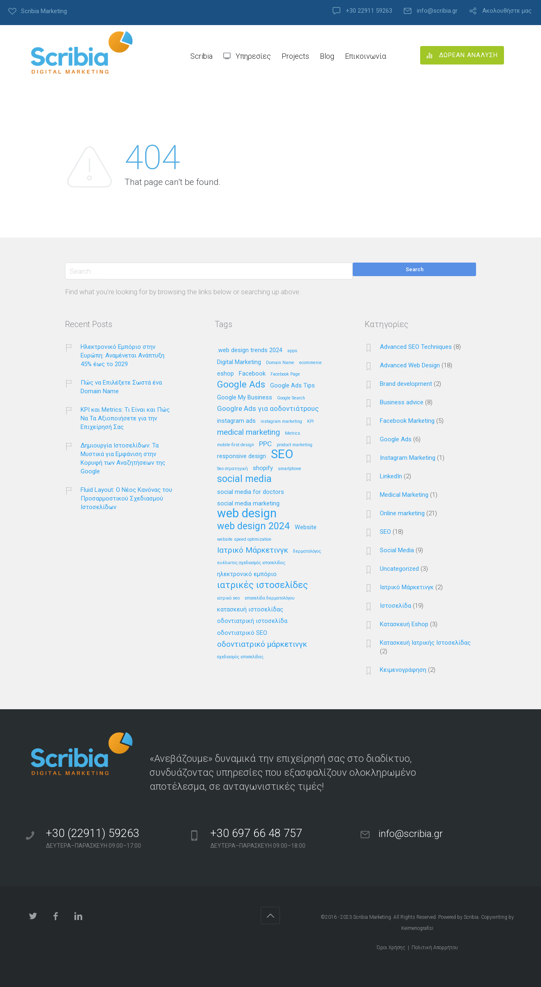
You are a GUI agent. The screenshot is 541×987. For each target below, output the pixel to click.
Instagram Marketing (407, 457)
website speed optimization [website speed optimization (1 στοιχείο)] (244, 539)
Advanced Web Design (410, 365)
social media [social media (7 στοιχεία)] (244, 479)
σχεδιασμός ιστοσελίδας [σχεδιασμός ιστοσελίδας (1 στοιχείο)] (240, 657)
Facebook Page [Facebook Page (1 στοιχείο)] (285, 374)
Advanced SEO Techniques (416, 347)
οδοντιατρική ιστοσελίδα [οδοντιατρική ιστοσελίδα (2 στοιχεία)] (252, 621)
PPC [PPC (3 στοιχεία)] (265, 444)
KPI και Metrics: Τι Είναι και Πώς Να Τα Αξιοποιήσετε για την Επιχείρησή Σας (125, 418)
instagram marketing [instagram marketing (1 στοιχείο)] (281, 421)
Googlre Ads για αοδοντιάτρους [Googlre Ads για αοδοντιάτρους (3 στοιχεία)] (268, 409)
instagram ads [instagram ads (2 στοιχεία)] (236, 421)
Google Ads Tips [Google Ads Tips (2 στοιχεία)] (292, 386)
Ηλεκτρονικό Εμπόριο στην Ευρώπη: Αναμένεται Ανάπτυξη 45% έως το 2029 (122, 355)
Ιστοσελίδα (395, 605)
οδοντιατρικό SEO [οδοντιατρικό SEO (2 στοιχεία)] (242, 633)
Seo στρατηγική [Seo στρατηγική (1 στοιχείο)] (232, 468)
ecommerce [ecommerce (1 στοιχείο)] (310, 362)
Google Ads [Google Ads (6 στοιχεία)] (241, 385)
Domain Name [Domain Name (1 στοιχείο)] (280, 362)
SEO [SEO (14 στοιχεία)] (282, 455)
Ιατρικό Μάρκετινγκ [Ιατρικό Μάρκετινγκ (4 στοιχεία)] (252, 550)
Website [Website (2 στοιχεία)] (306, 527)
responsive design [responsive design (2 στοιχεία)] (241, 456)
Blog (327, 56)
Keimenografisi (417, 928)
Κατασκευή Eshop (404, 624)
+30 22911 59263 (369, 10)
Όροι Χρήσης (391, 947)
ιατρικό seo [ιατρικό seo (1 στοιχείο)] (228, 598)
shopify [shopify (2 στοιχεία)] (263, 468)
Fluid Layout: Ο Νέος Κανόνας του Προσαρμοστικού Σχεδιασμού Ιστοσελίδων (126, 498)
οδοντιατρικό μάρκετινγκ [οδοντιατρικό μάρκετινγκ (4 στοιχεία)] (262, 644)
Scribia (201, 56)
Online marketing (402, 513)
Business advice (401, 402)
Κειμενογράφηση (403, 669)
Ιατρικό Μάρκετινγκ (407, 587)
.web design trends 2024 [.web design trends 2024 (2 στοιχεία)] (249, 350)
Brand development (406, 383)
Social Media (397, 550)
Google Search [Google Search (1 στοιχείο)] (291, 398)
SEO (385, 531)
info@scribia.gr (437, 10)
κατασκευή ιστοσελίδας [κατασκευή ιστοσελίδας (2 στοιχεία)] (250, 609)
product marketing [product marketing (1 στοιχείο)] (294, 445)
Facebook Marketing (407, 420)
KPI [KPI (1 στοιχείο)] (310, 421)
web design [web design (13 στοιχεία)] (247, 514)
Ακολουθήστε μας (507, 10)
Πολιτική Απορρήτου (435, 947)
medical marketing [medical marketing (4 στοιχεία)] (248, 432)
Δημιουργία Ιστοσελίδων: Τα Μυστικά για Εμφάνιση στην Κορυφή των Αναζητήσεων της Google (123, 458)
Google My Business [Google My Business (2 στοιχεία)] (244, 397)
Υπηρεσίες (253, 56)
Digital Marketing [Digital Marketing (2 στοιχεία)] (239, 362)
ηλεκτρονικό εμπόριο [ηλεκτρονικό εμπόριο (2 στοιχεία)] (247, 574)
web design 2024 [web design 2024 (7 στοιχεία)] (253, 526)
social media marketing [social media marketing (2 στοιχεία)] (248, 503)
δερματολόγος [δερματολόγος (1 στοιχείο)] (307, 551)
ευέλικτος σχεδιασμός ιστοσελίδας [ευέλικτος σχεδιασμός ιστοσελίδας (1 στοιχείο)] (251, 562)
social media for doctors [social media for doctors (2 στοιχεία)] (250, 492)
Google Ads (396, 439)
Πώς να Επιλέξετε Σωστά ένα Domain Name (121, 387)
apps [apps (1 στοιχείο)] (292, 350)
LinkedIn (391, 476)
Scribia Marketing (372, 917)
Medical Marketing (404, 494)
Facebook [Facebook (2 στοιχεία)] (252, 374)
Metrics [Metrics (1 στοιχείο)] (292, 433)
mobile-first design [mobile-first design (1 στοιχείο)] (235, 445)
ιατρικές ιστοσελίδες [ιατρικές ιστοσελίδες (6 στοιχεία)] (262, 585)
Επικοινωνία (365, 56)
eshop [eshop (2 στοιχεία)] (225, 374)
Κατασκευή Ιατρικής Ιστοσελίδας (425, 642)
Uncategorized (399, 568)
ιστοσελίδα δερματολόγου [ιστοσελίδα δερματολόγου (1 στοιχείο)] (270, 598)
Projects (295, 56)
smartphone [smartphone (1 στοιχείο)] (289, 468)
